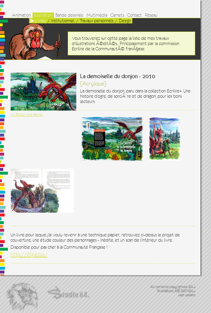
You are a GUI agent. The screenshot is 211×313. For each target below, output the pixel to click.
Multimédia (97, 15)
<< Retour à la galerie (27, 114)
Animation (21, 15)
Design (125, 20)
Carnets (117, 15)
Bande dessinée (69, 15)
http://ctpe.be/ (29, 254)
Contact (134, 15)
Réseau (151, 15)
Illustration (43, 15)
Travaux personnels (96, 20)
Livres (40, 20)
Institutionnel (62, 20)
